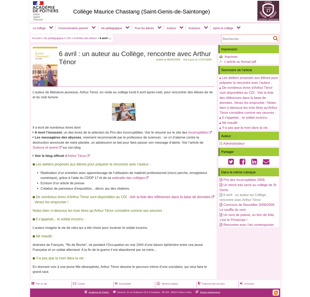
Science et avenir (45, 147)
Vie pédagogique (111, 28)
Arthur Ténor (77, 156)
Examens (194, 28)
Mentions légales (167, 284)
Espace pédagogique (210, 292)
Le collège (39, 28)
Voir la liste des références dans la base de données (170, 197)
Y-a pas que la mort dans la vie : (245, 128)
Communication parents (73, 28)
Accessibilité (122, 284)
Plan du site (38, 284)
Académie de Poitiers (99, 292)
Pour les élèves (144, 28)
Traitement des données (211, 284)
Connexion (246, 284)
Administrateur (234, 143)
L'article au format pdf (240, 62)
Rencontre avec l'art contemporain (248, 225)
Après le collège (223, 28)
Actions (171, 28)
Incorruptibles (198, 132)
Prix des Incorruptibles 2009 (244, 180)
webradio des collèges (128, 178)
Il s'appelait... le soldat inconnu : (245, 117)
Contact (78, 284)
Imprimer (231, 57)
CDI (68, 38)
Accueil (36, 38)
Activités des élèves (85, 38)
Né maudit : (230, 123)
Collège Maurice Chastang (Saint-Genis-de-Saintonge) (141, 11)
